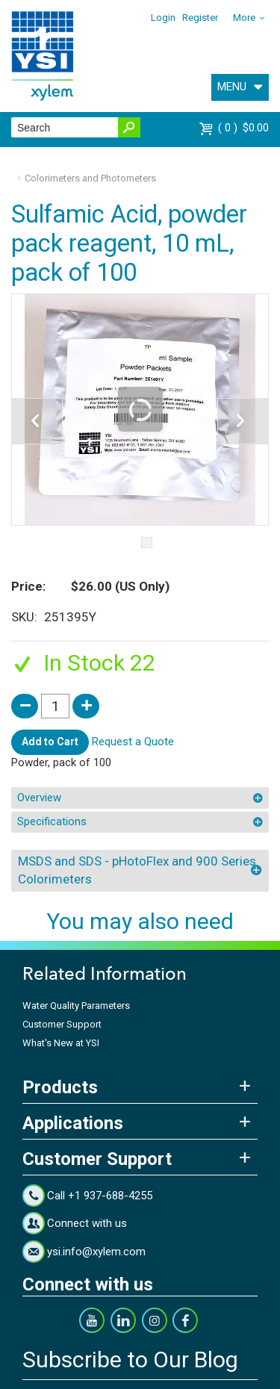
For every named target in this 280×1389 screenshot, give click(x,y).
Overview (39, 797)
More (244, 17)
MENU (231, 86)
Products (60, 1087)
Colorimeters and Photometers (90, 178)
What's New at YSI (60, 1042)
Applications (72, 1123)
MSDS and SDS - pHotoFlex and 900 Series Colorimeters (137, 870)
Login (163, 17)
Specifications (52, 821)
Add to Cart (50, 742)
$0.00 (243, 127)
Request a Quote (133, 741)
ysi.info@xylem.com (96, 1251)
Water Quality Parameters (76, 1005)
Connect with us (87, 1223)
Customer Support (62, 1024)
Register (200, 17)
